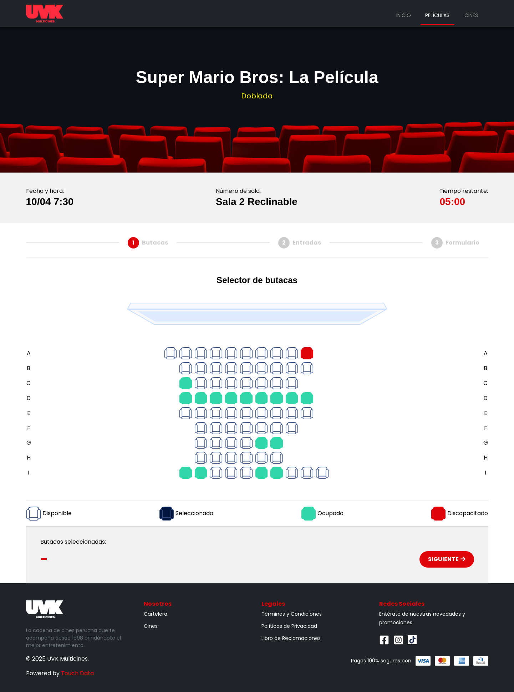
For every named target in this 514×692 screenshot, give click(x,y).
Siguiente (446, 559)
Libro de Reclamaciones (291, 638)
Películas (437, 15)
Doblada (257, 96)
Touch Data (77, 673)
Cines (471, 15)
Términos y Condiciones (291, 613)
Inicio (403, 15)
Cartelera (155, 613)
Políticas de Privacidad (289, 626)
